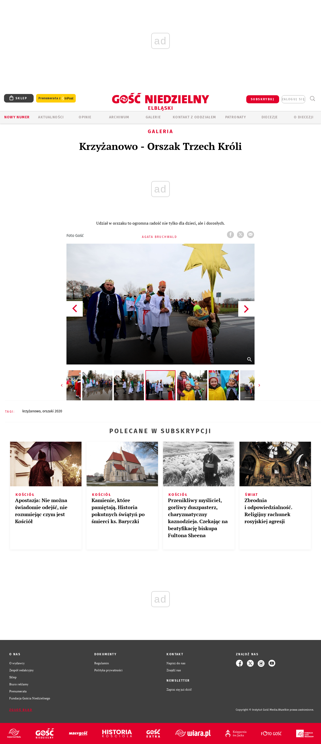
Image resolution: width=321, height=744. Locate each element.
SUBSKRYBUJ (262, 99)
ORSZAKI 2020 (52, 411)
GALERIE (153, 117)
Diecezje (270, 117)
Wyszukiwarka (312, 98)
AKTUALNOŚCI (51, 117)
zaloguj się (293, 99)
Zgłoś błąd (20, 710)
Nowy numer (17, 117)
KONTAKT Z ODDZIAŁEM (194, 117)
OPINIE (85, 117)
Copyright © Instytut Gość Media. (257, 709)
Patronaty (235, 117)
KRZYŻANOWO (31, 411)
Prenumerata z (55, 98)
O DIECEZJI (303, 117)
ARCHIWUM (119, 117)
